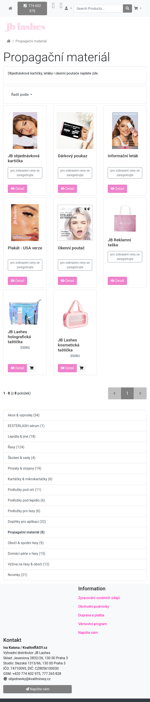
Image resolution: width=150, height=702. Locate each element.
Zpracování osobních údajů (99, 598)
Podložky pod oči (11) (24, 490)
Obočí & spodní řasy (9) (26, 543)
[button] (53, 8)
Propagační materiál (31, 41)
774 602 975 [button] (32, 8)
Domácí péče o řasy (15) (26, 553)
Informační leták (123, 155)
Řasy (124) (16, 447)
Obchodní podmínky (93, 606)
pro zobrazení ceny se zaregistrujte (25, 173)
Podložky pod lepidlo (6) (26, 500)
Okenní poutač (71, 247)
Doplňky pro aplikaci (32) (27, 522)
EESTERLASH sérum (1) (26, 426)
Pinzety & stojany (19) (24, 468)
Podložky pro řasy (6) (24, 511)
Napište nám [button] (37, 689)
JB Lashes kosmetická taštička (68, 345)
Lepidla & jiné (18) (22, 436)
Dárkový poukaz (72, 155)
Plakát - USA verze (25, 247)
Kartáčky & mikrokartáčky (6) (30, 479)
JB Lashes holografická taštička (19, 336)
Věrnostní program (92, 624)
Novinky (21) (17, 575)
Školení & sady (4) (21, 458)
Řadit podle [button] (20, 95)
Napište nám (88, 633)
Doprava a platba (91, 615)
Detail (17, 189)
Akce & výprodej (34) (23, 415)
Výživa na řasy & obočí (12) (28, 564)
